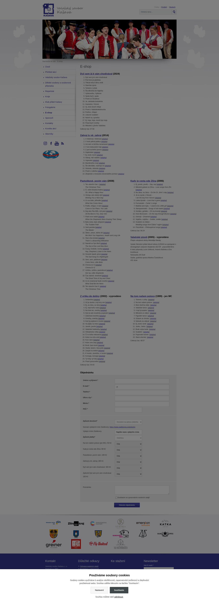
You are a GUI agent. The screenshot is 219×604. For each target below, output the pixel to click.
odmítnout (118, 597)
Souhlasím (119, 590)
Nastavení (99, 590)
